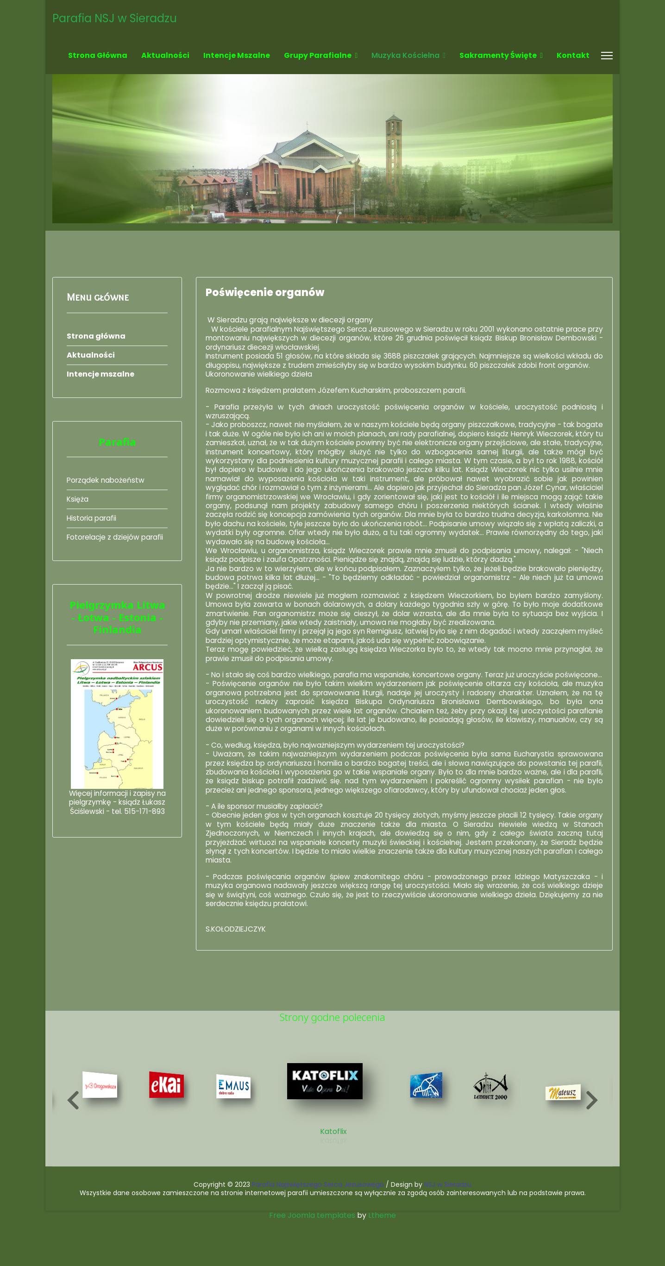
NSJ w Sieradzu (447, 1230)
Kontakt (573, 55)
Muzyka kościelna (405, 55)
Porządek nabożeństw (107, 480)
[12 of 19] (494, 1141)
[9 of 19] (235, 1141)
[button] (73, 1145)
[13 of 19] (567, 1146)
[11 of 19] (430, 1139)
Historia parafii (93, 518)
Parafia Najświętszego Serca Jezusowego (318, 1230)
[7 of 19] (101, 1139)
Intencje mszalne (236, 55)
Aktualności (165, 55)
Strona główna (97, 55)
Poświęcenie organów (265, 292)
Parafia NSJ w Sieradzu (114, 18)
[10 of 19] (333, 1139)
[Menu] (607, 55)
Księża (78, 499)
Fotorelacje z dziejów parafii (117, 537)
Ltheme (382, 1260)
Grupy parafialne (317, 55)
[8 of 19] (168, 1139)
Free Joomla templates (312, 1260)
